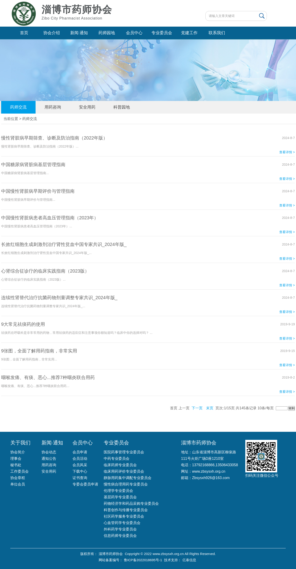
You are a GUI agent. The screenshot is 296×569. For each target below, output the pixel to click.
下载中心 (80, 471)
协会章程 (17, 478)
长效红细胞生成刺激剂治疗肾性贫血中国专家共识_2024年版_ (64, 244)
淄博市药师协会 (111, 554)
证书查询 (80, 478)
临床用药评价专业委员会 (124, 471)
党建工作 (189, 33)
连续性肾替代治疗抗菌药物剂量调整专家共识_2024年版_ (59, 297)
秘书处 (15, 465)
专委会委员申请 (85, 484)
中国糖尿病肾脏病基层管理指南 (33, 164)
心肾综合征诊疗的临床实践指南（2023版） (45, 270)
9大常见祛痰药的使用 (23, 324)
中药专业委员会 (116, 458)
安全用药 (87, 107)
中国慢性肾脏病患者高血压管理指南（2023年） (50, 217)
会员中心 (134, 33)
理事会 (15, 458)
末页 (209, 408)
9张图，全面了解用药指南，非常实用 (39, 350)
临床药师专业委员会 (120, 465)
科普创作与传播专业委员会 (126, 510)
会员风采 (80, 465)
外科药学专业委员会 (120, 529)
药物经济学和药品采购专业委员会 (131, 503)
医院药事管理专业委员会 (124, 452)
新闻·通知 (79, 33)
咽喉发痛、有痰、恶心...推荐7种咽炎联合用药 (48, 377)
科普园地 (121, 107)
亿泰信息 (189, 560)
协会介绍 (51, 33)
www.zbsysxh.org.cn (208, 471)
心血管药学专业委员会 (122, 523)
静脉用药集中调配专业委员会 (127, 478)
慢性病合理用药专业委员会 (126, 484)
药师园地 (106, 33)
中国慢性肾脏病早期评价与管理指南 (38, 191)
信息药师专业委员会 (120, 536)
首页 (24, 33)
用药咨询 (53, 107)
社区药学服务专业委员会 (124, 516)
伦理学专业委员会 (118, 491)
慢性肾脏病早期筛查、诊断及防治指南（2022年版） (54, 137)
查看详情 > (287, 152)
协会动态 (49, 452)
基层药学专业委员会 (120, 497)
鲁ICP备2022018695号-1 (143, 560)
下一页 (197, 408)
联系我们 (217, 33)
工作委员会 (19, 471)
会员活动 (80, 458)
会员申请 (80, 452)
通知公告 (49, 458)
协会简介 (17, 452)
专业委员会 (161, 33)
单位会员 (17, 484)
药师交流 (18, 107)
